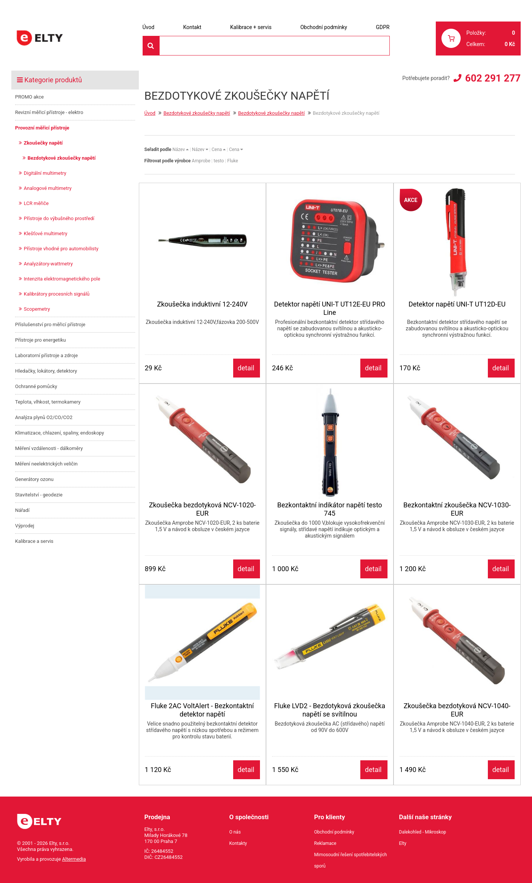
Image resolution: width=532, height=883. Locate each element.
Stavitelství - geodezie (39, 495)
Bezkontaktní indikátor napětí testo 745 (329, 509)
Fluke (232, 160)
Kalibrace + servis (251, 27)
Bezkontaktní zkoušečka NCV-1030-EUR (457, 509)
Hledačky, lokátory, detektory (46, 371)
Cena (219, 149)
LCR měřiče (36, 203)
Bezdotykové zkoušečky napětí (61, 158)
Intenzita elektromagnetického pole (62, 279)
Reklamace (325, 843)
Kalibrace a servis (34, 541)
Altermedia (74, 859)
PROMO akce (29, 97)
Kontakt (192, 27)
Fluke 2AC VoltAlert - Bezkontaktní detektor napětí (202, 710)
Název (180, 149)
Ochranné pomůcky (36, 386)
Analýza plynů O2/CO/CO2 (43, 417)
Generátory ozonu (34, 479)
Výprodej (24, 526)
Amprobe (201, 160)
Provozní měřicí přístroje (42, 128)
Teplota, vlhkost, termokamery (47, 402)
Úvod (149, 27)
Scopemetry (37, 309)
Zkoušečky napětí (43, 143)
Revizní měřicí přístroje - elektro (49, 112)
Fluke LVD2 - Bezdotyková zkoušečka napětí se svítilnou (329, 710)
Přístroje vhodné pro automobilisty (61, 248)
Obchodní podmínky (323, 27)
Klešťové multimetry (45, 233)
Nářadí (22, 510)
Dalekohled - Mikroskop (422, 832)
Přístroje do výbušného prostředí (59, 218)
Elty (402, 843)
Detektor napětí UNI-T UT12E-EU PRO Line (329, 308)
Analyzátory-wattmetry (48, 264)
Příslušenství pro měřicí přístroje (50, 324)
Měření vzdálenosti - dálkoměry (49, 448)
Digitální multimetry (45, 173)
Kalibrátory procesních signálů (56, 294)
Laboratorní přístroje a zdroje (46, 355)
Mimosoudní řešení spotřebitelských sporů (350, 860)
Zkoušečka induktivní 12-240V (202, 304)
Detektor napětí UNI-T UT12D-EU (457, 304)
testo (219, 160)
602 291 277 (493, 78)
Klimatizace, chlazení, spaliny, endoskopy (59, 433)
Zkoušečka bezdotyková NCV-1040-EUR (457, 710)
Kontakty (238, 843)
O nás (235, 832)
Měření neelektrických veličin (46, 464)
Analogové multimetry (48, 188)
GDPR (382, 27)
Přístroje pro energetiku (40, 340)
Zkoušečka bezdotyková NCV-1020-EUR (202, 509)
